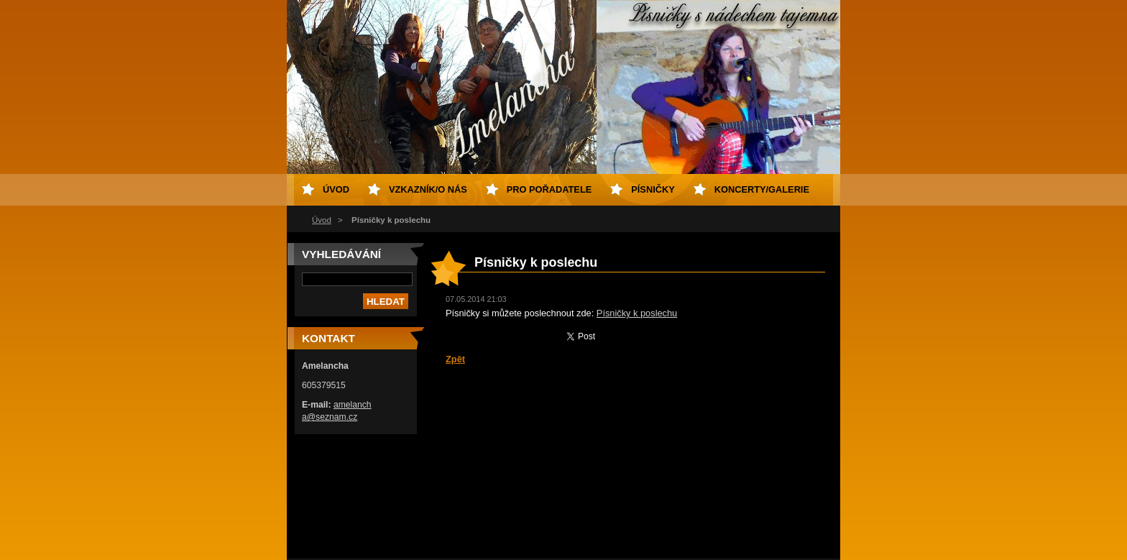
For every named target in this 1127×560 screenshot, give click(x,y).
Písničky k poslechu (637, 313)
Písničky (652, 189)
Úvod (321, 220)
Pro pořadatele (549, 189)
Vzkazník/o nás (428, 189)
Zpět (455, 359)
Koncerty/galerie (761, 189)
